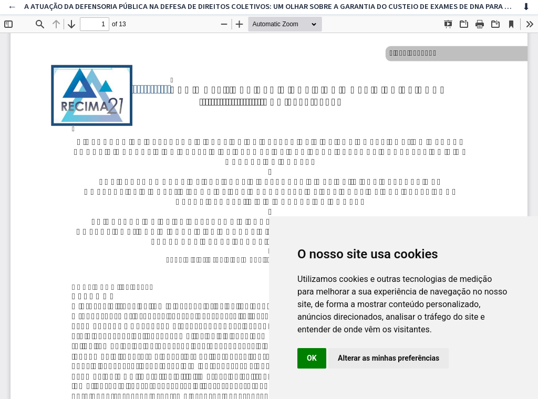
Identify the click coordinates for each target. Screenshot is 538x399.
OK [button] (312, 358)
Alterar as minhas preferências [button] (388, 358)
